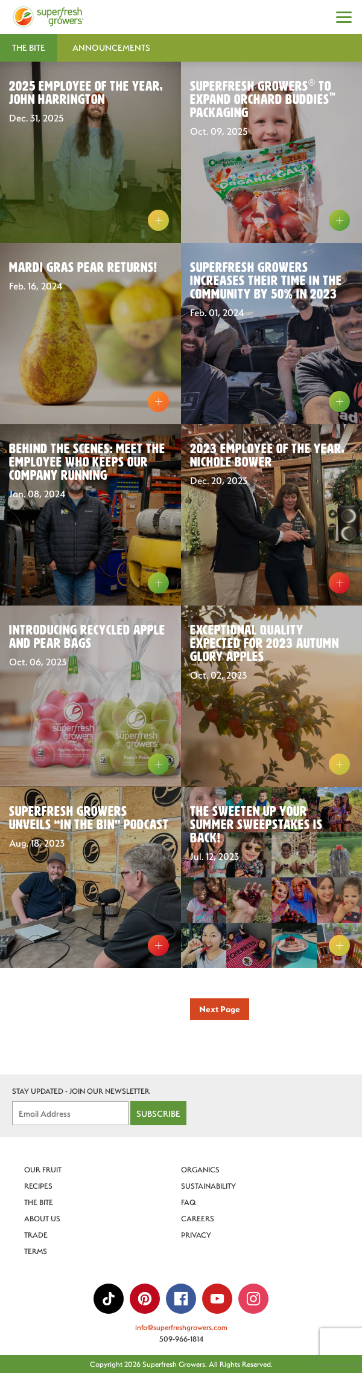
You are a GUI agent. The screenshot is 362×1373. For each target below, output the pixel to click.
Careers (197, 1218)
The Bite (38, 1202)
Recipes (38, 1185)
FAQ (188, 1202)
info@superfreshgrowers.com (181, 1327)
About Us (42, 1218)
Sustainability (208, 1185)
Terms (35, 1251)
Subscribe (158, 1113)
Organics (200, 1169)
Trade (36, 1234)
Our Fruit (43, 1169)
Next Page (219, 1009)
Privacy (196, 1234)
